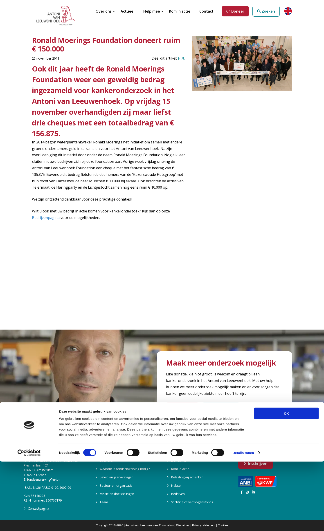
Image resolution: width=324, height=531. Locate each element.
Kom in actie (180, 469)
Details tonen (243, 522)
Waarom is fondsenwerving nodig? (124, 469)
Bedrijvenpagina (46, 217)
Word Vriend (182, 407)
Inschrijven (257, 463)
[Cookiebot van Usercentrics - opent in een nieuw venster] (29, 522)
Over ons (106, 460)
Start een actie (221, 407)
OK (286, 482)
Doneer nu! (179, 460)
